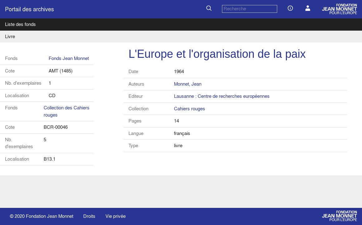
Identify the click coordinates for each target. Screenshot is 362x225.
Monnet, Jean (187, 84)
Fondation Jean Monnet (49, 216)
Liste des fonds (20, 24)
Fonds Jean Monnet (69, 58)
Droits (89, 216)
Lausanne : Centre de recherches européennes (222, 96)
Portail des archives (29, 9)
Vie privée (115, 216)
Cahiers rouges (189, 108)
